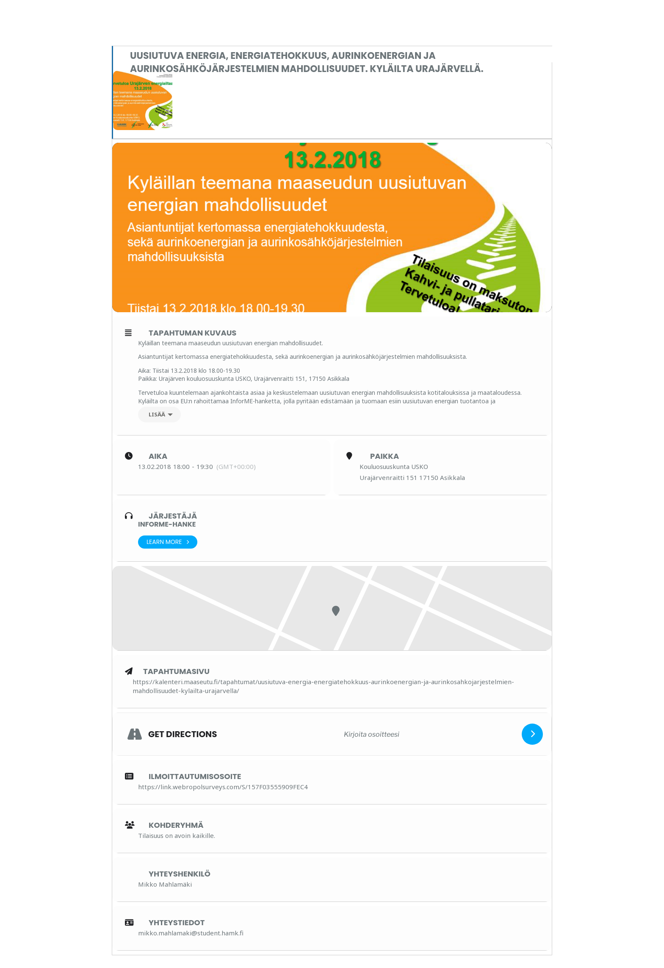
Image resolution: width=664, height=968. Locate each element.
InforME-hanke (167, 524)
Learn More (168, 542)
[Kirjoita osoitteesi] (371, 734)
